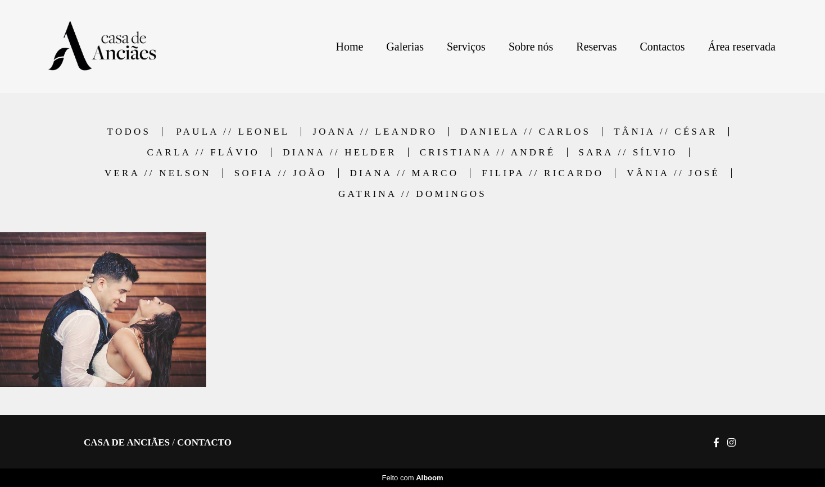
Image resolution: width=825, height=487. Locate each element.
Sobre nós (531, 46)
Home (349, 46)
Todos (129, 131)
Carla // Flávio (203, 152)
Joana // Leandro (374, 131)
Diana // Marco (404, 173)
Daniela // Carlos (525, 131)
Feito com (412, 478)
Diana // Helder (340, 152)
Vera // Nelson (158, 173)
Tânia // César (665, 131)
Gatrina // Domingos (412, 194)
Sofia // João (280, 173)
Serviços (466, 46)
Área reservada (742, 46)
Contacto (204, 442)
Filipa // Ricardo (543, 173)
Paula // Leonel (232, 131)
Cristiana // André (488, 152)
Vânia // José (673, 173)
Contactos (662, 46)
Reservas (596, 46)
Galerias (405, 46)
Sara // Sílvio (628, 152)
